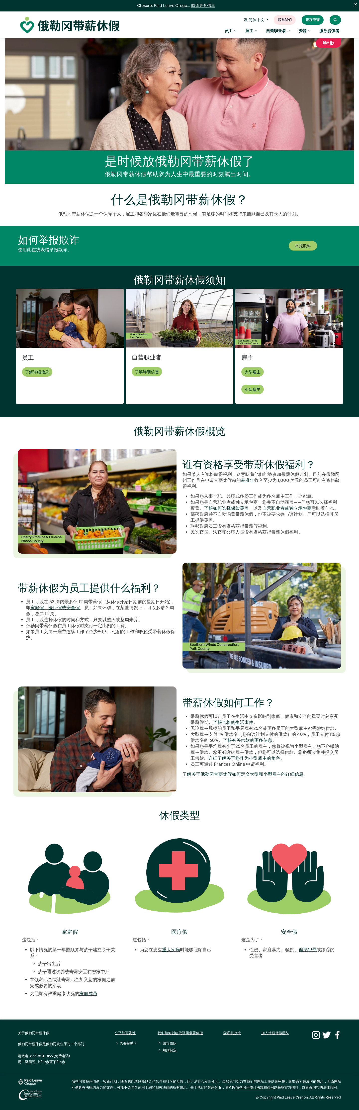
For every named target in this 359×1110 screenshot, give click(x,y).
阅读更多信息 (203, 5)
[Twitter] (325, 1034)
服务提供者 (329, 31)
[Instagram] (315, 1034)
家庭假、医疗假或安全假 (55, 607)
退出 (328, 44)
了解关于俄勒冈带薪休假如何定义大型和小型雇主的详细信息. (243, 774)
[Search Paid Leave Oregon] (335, 20)
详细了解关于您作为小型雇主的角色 (244, 758)
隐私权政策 (232, 1033)
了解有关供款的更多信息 (247, 740)
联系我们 (285, 20)
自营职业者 (278, 31)
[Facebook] (336, 1034)
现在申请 (313, 20)
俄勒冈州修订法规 (250, 1087)
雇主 (251, 31)
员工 (231, 31)
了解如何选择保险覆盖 (226, 508)
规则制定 (170, 1050)
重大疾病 (171, 949)
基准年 (247, 480)
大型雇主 (253, 371)
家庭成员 (88, 993)
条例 (270, 1087)
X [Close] (355, 4)
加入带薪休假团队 (275, 1033)
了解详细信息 (37, 371)
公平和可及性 (125, 1033)
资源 (305, 31)
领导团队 (170, 1043)
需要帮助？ (128, 1043)
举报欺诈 (303, 245)
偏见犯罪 (308, 949)
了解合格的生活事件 (233, 722)
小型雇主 (253, 389)
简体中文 (255, 20)
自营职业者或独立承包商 (287, 508)
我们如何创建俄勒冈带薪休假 (180, 1033)
